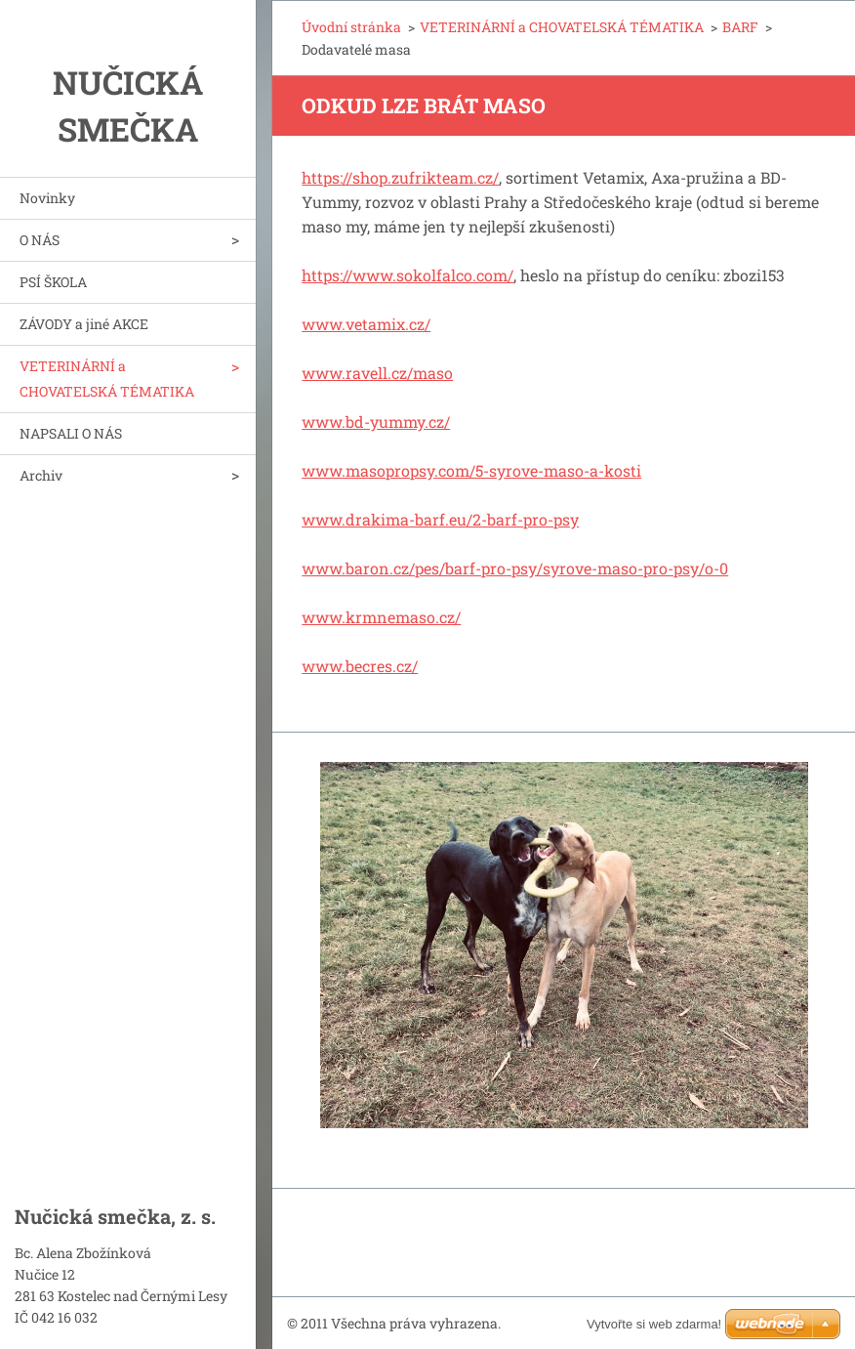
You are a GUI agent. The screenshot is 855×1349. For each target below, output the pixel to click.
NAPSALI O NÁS (71, 433)
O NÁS (40, 240)
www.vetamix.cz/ (366, 324)
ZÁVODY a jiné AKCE (84, 324)
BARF (740, 27)
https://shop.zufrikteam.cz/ (400, 177)
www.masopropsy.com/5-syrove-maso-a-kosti (471, 470)
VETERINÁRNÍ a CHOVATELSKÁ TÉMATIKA (107, 378)
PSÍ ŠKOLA (53, 282)
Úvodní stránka (351, 27)
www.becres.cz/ (360, 665)
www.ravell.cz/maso (377, 372)
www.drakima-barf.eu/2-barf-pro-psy (440, 519)
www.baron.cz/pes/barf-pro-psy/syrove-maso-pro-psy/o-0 (515, 568)
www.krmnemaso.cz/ (381, 617)
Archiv (41, 475)
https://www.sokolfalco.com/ (407, 275)
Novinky (47, 198)
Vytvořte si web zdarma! (654, 1324)
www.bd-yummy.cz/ (376, 421)
